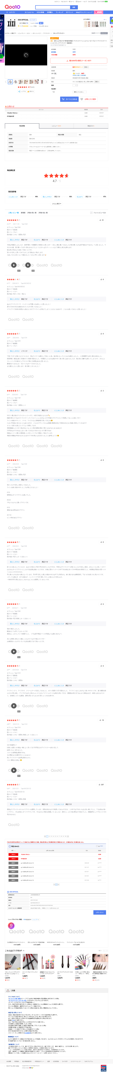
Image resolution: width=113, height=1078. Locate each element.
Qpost (79, 1)
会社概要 (8, 1061)
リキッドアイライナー (58, 33)
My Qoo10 (64, 1)
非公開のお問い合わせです (28, 863)
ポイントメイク (37, 33)
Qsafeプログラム (88, 1061)
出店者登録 (56, 1061)
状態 (12, 850)
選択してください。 (80, 92)
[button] (26, 54)
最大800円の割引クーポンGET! (78, 60)
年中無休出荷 (10, 116)
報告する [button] (31, 91)
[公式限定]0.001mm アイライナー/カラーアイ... (16, 942)
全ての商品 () (24, 23)
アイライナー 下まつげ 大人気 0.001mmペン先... (76, 942)
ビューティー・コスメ (24, 33)
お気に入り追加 (88, 99)
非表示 (101, 846)
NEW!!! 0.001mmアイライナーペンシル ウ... (56, 942)
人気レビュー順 (13, 213)
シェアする (23, 91)
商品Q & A (91, 126)
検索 (73, 7)
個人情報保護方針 (27, 1061)
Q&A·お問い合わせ (43, 26)
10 (65, 836)
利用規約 (16, 1061)
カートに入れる (69, 99)
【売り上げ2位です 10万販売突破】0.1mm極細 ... (36, 942)
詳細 (85, 67)
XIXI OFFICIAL (23, 20)
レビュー (56, 126)
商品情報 (22, 126)
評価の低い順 (43, 213)
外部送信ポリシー (39, 1061)
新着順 (23, 213)
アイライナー (46, 33)
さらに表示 (56, 204)
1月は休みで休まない (12, 113)
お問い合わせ (100, 912)
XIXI (52, 41)
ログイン (57, 1)
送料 (54, 74)
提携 (48, 1061)
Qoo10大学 (101, 1)
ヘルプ (85, 1)
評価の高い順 (32, 213)
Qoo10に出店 (92, 1)
